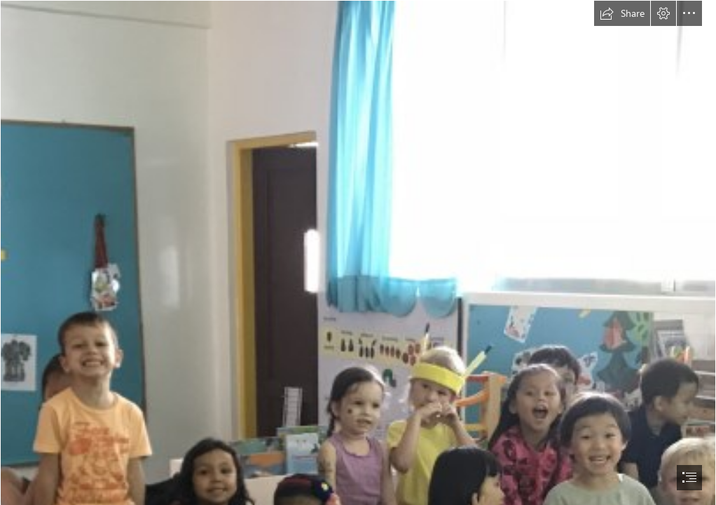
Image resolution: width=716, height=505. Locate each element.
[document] (358, 252)
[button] (622, 13)
